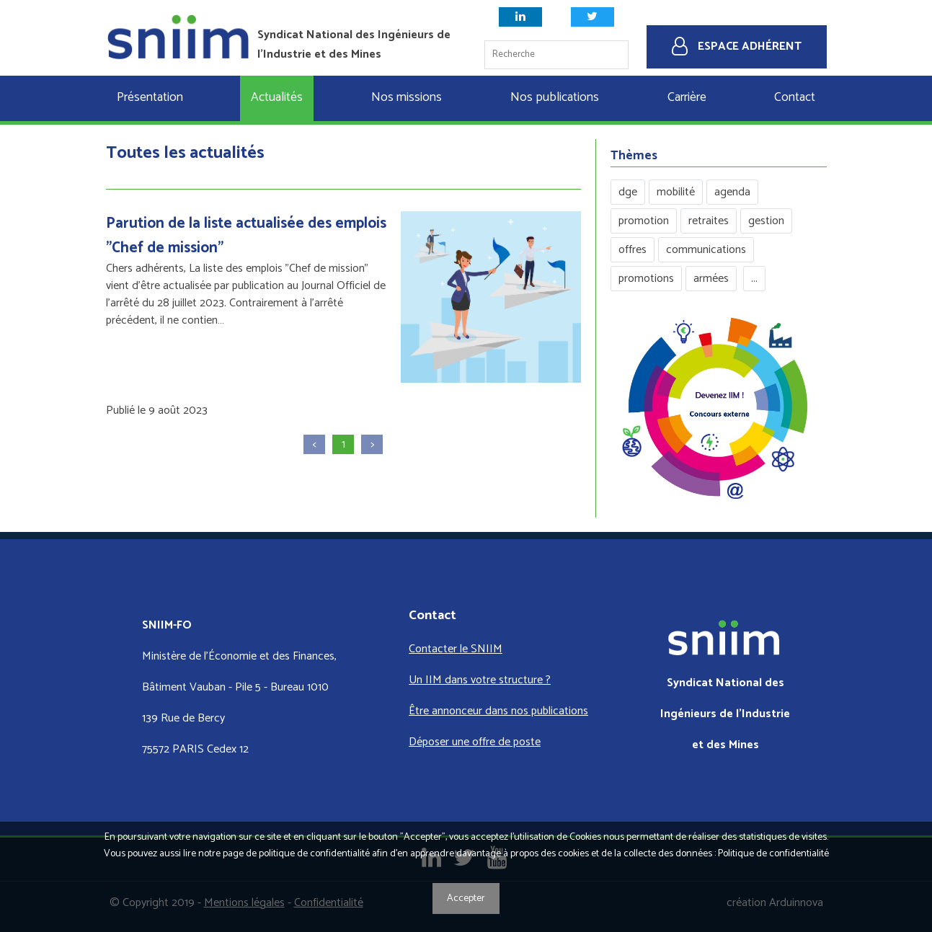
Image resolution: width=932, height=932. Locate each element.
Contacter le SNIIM (455, 649)
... (754, 278)
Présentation (150, 97)
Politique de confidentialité (773, 854)
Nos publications (554, 97)
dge (627, 192)
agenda (732, 192)
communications (706, 249)
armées (711, 278)
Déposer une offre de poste (475, 742)
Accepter (466, 898)
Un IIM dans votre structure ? (480, 680)
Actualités (277, 97)
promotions (646, 278)
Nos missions (406, 97)
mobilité (676, 192)
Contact (794, 97)
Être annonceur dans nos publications (498, 711)
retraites (708, 221)
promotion (643, 221)
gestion (766, 221)
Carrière (686, 97)
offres (632, 249)
